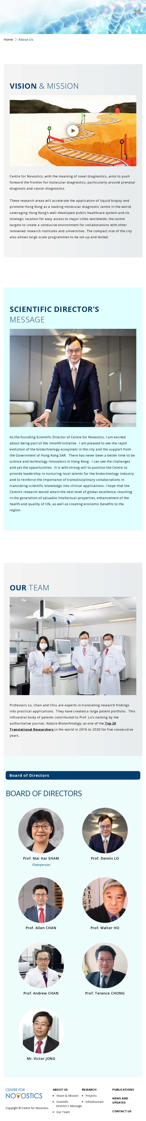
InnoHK (55, 443)
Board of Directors (29, 775)
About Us (25, 39)
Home (8, 39)
